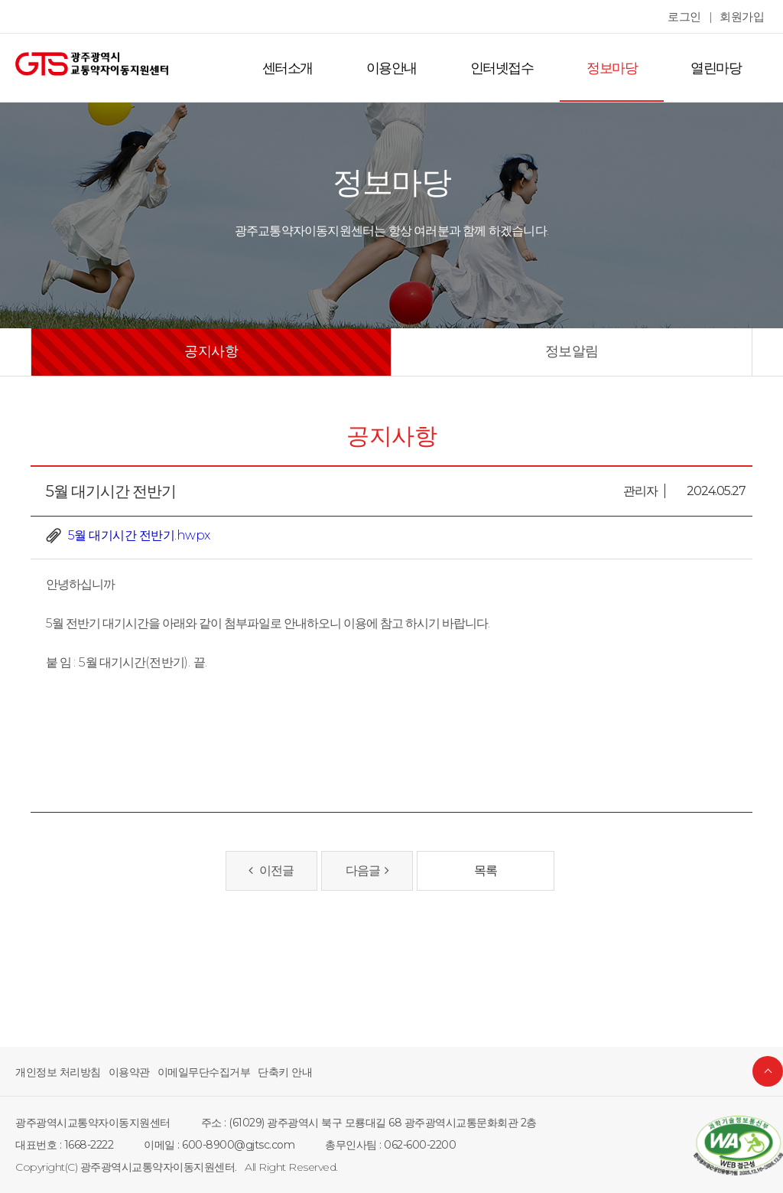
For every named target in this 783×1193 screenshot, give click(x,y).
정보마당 (616, 68)
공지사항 (211, 351)
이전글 (271, 870)
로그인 (688, 16)
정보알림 (572, 351)
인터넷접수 (510, 68)
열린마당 (717, 68)
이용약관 (121, 1072)
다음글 (366, 870)
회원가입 (743, 16)
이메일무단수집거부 (191, 1072)
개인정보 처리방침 (55, 1072)
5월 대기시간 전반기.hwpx (136, 535)
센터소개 (302, 68)
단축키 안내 (267, 1072)
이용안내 (403, 68)
